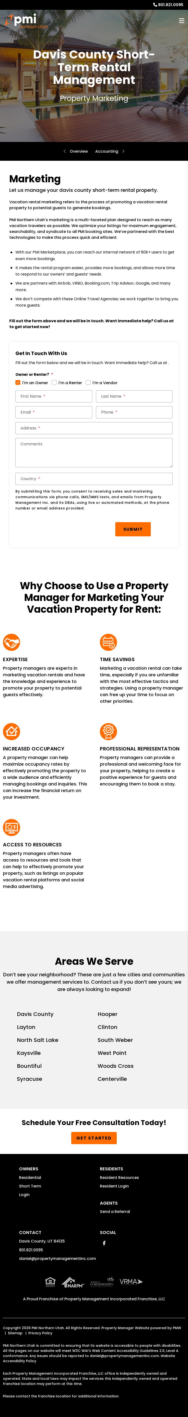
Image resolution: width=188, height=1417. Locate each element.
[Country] (93, 479)
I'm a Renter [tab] (70, 383)
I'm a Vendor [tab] (105, 383)
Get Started (94, 1138)
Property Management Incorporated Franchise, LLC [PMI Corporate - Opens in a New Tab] (114, 1299)
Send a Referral (115, 1211)
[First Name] (53, 396)
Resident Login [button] (114, 1186)
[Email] (53, 412)
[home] (26, 20)
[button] (104, 1243)
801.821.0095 (170, 5)
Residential (30, 1177)
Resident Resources (119, 1177)
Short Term (30, 1186)
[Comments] (93, 452)
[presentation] (52, 526)
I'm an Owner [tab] (35, 383)
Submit (133, 529)
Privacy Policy (40, 1333)
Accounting (106, 151)
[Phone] (134, 412)
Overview (79, 151)
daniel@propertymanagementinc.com (57, 1258)
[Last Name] (134, 396)
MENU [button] (181, 21)
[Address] (93, 428)
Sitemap (15, 1333)
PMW (177, 1327)
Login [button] (24, 1195)
